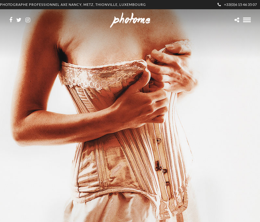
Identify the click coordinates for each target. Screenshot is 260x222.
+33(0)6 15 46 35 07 (237, 4)
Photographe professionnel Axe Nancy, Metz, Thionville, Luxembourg (73, 4)
